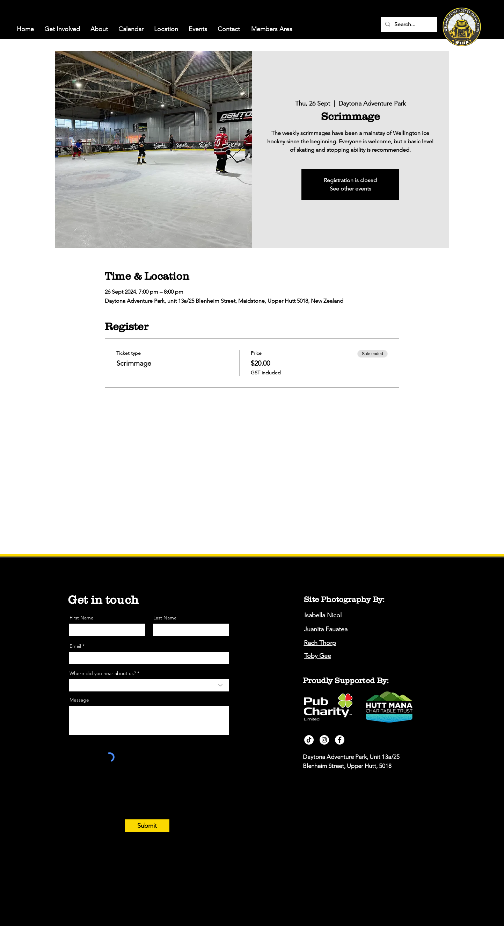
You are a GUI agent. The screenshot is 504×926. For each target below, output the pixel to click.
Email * (77, 646)
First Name (82, 617)
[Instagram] (324, 740)
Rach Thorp (320, 643)
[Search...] (408, 24)
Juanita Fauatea (326, 629)
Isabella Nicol (323, 615)
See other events (350, 188)
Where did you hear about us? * (104, 673)
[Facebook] (339, 740)
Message (79, 699)
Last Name (165, 617)
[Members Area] (271, 29)
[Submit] (147, 825)
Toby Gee (317, 656)
